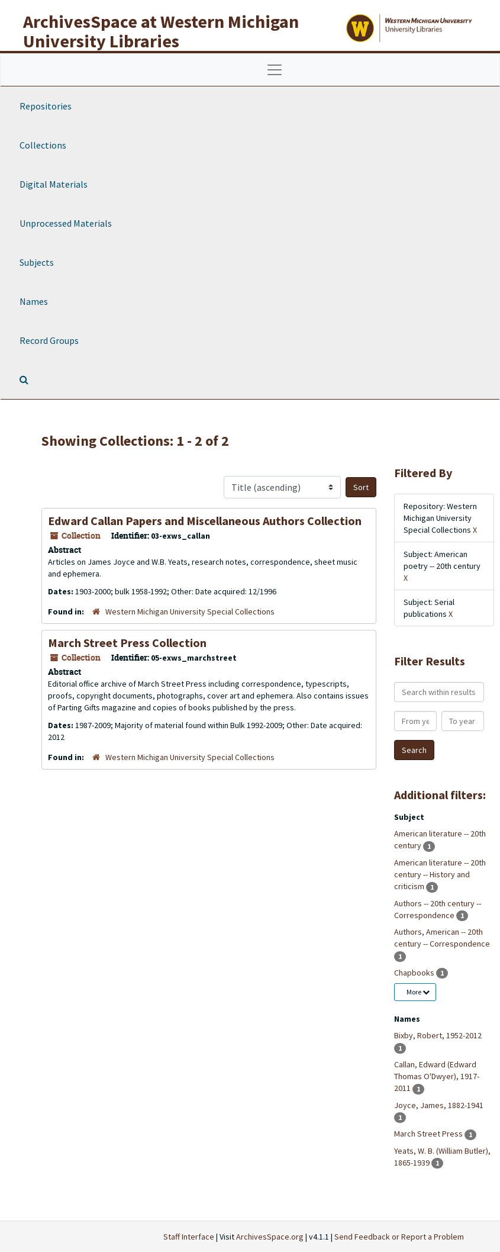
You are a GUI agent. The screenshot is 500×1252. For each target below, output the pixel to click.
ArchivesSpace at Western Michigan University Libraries (161, 31)
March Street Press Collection (127, 642)
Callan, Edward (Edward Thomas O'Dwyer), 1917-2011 (436, 1076)
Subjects (37, 262)
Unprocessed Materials (66, 223)
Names (34, 301)
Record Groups (49, 340)
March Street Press (429, 1133)
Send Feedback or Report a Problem (399, 1236)
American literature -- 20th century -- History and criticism (440, 874)
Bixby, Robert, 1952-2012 (438, 1035)
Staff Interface (188, 1236)
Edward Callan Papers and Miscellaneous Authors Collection (205, 520)
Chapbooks (415, 972)
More (418, 991)
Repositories (46, 106)
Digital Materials (54, 184)
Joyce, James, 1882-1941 (438, 1105)
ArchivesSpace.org (270, 1236)
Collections (43, 145)
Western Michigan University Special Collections (190, 611)
